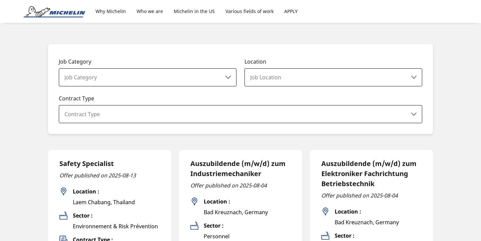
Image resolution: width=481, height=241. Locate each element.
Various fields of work (249, 11)
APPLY (291, 11)
